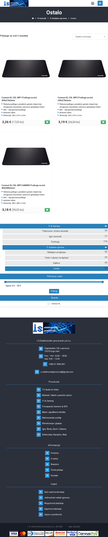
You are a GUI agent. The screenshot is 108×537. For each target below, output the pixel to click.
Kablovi (56, 263)
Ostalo (57, 268)
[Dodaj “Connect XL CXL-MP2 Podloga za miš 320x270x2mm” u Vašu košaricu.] (103, 122)
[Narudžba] (90, 37)
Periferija (55, 242)
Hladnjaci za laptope (56, 252)
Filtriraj (54, 291)
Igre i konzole (55, 236)
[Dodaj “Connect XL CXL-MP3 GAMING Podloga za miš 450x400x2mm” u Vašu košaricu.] (47, 210)
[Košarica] (92, 3)
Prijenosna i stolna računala (55, 231)
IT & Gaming (77, 226)
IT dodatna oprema (76, 247)
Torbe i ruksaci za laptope (56, 257)
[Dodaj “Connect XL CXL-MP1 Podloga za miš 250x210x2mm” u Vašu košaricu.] (47, 122)
